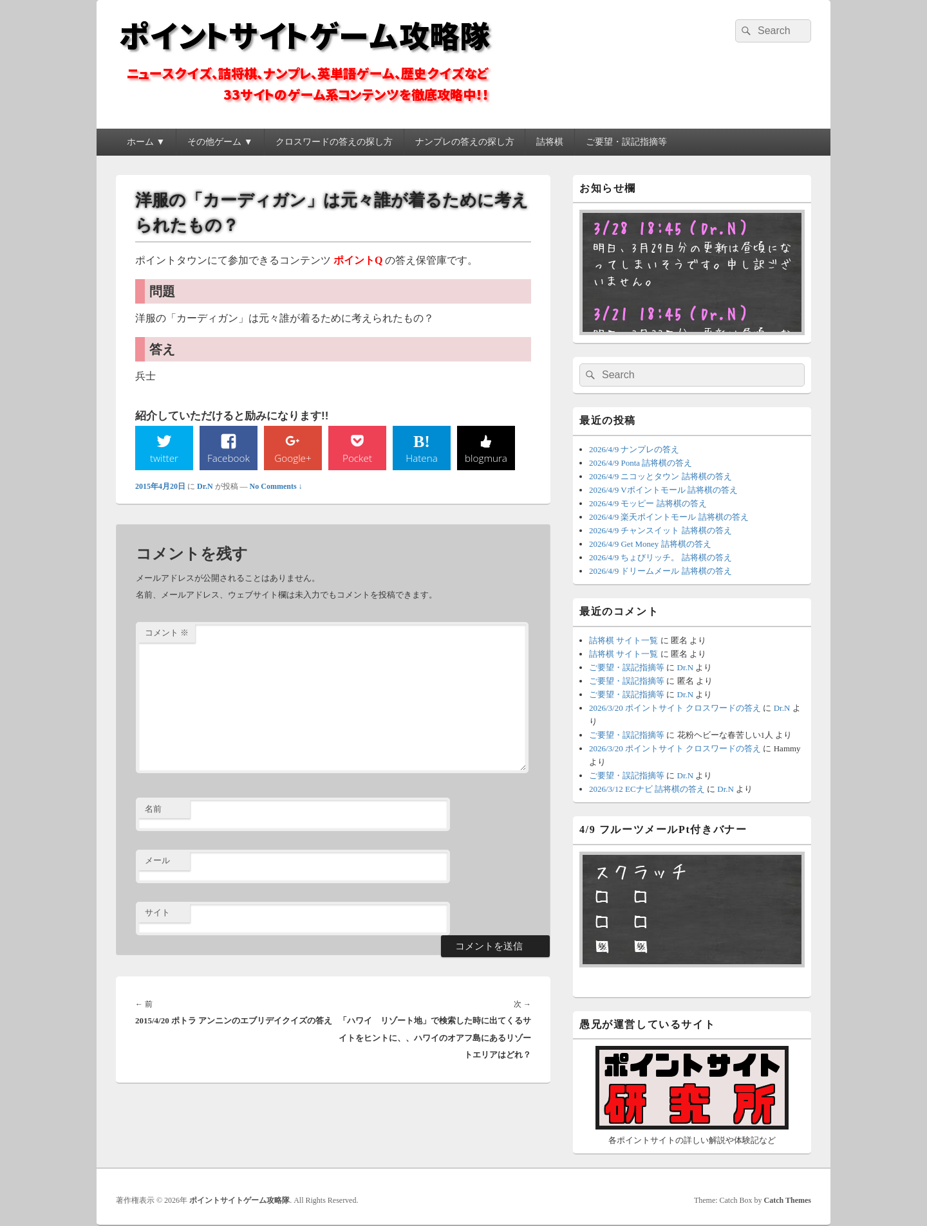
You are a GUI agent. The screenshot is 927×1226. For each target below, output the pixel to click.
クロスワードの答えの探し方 (334, 142)
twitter (164, 458)
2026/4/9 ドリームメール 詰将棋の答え (660, 571)
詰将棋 (549, 142)
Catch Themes (787, 1200)
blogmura (486, 458)
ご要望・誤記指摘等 (626, 142)
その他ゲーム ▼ (219, 142)
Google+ (293, 458)
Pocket (357, 458)
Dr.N (205, 486)
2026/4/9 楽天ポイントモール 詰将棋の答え (669, 517)
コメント (167, 633)
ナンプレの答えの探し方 (464, 142)
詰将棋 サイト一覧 (623, 640)
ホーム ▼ (146, 142)
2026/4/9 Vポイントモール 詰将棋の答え (663, 490)
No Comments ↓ (276, 486)
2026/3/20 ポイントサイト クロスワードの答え (675, 708)
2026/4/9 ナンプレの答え (634, 449)
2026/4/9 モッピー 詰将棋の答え (648, 503)
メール (157, 861)
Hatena (421, 458)
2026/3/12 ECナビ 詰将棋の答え (647, 789)
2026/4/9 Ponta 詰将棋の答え (640, 463)
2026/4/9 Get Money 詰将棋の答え (650, 544)
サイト (157, 913)
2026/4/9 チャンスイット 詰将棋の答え (660, 530)
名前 (153, 809)
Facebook (229, 458)
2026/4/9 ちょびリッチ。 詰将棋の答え (660, 557)
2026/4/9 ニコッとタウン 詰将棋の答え (660, 476)
